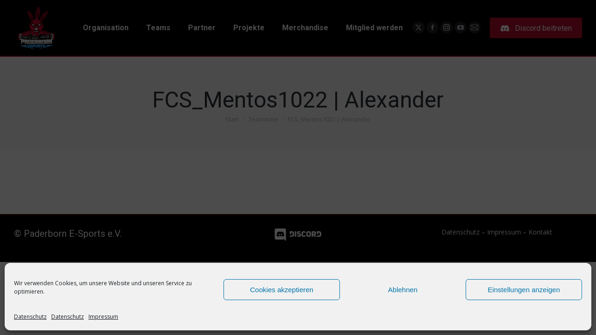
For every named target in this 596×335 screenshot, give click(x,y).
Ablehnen (402, 290)
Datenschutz (30, 317)
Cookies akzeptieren (281, 290)
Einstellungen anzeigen (524, 290)
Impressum (103, 317)
